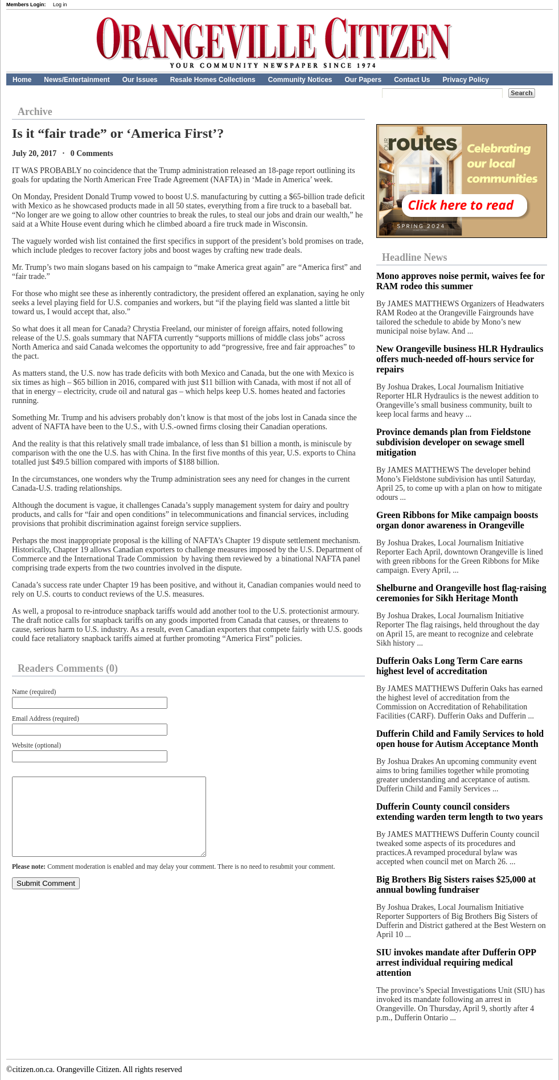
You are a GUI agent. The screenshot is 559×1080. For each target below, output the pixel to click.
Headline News (414, 257)
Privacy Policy (466, 80)
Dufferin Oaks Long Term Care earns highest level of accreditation (449, 666)
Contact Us (412, 80)
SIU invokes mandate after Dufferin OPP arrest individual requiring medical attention (456, 962)
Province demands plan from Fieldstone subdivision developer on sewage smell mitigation (453, 442)
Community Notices (300, 80)
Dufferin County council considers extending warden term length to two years (459, 812)
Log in (60, 4)
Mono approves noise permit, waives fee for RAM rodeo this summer (460, 281)
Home (22, 80)
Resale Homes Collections (213, 80)
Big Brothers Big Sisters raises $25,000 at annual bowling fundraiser (456, 884)
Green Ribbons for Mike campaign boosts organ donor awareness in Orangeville (457, 520)
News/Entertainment (76, 80)
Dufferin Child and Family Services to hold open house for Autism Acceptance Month (460, 739)
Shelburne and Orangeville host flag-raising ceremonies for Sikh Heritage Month (461, 593)
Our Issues (140, 80)
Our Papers (362, 80)
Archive (35, 111)
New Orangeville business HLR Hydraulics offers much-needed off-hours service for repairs (459, 359)
